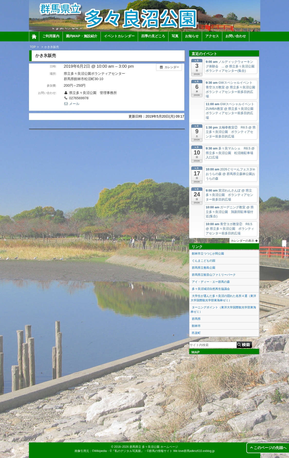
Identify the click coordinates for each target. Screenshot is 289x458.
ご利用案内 (50, 36)
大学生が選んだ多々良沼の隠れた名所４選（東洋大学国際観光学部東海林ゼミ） (223, 298)
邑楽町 (196, 333)
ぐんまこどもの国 (203, 260)
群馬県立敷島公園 (203, 267)
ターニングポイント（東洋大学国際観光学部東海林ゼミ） (223, 309)
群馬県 (196, 319)
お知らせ (192, 36)
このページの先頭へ (270, 448)
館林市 (196, 326)
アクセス (212, 36)
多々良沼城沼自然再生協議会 (211, 289)
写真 (175, 36)
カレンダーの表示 (244, 240)
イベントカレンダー (119, 36)
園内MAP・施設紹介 (81, 36)
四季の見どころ (153, 36)
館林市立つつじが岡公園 (208, 253)
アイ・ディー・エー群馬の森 (211, 282)
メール (71, 104)
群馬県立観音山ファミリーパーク (214, 274)
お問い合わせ (235, 36)
